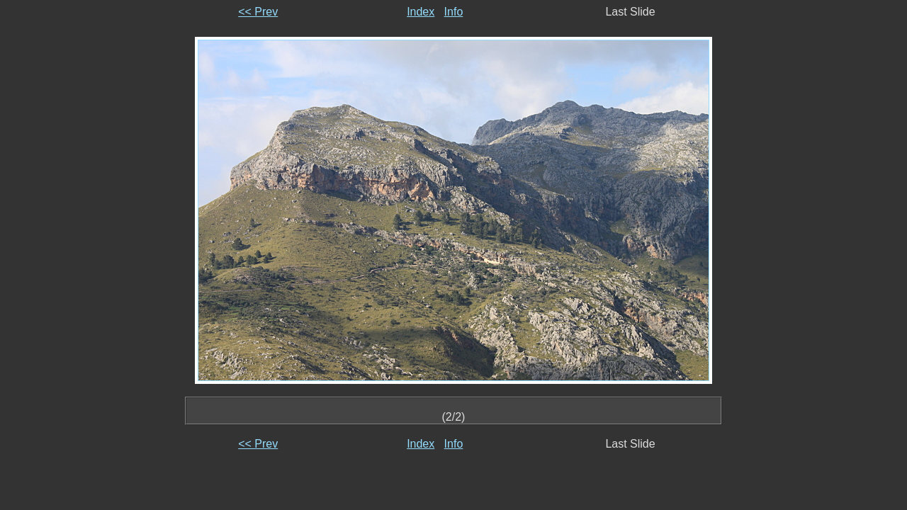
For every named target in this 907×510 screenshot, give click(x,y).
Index (420, 12)
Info (453, 12)
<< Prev (258, 12)
